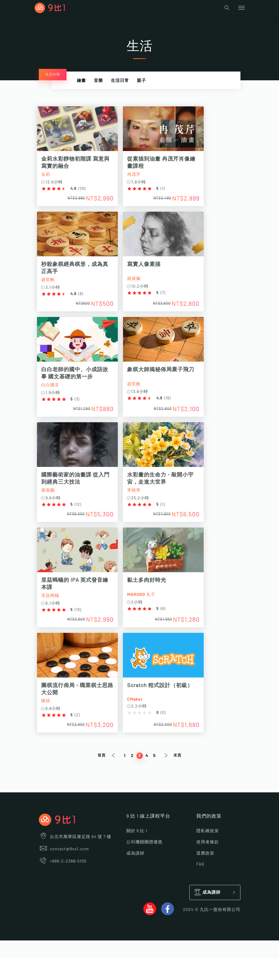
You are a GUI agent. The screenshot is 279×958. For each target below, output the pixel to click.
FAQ (200, 882)
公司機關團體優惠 (144, 859)
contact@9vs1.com (64, 867)
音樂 (98, 80)
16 (173, 404)
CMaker (140, 714)
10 (80, 622)
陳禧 (47, 715)
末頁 (177, 773)
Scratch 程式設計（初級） (165, 700)
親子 (141, 80)
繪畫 (81, 80)
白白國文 (52, 391)
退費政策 (205, 871)
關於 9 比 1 (136, 849)
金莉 (47, 174)
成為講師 (135, 871)
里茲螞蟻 (52, 607)
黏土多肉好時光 (152, 592)
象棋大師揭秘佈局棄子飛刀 (165, 375)
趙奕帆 (50, 283)
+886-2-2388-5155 (63, 879)
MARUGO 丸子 (146, 606)
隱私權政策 (207, 849)
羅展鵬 (139, 281)
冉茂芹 (139, 174)
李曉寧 (139, 499)
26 (84, 189)
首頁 (102, 773)
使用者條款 (207, 859)
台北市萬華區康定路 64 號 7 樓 (75, 854)
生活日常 (120, 80)
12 (80, 513)
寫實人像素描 (149, 267)
